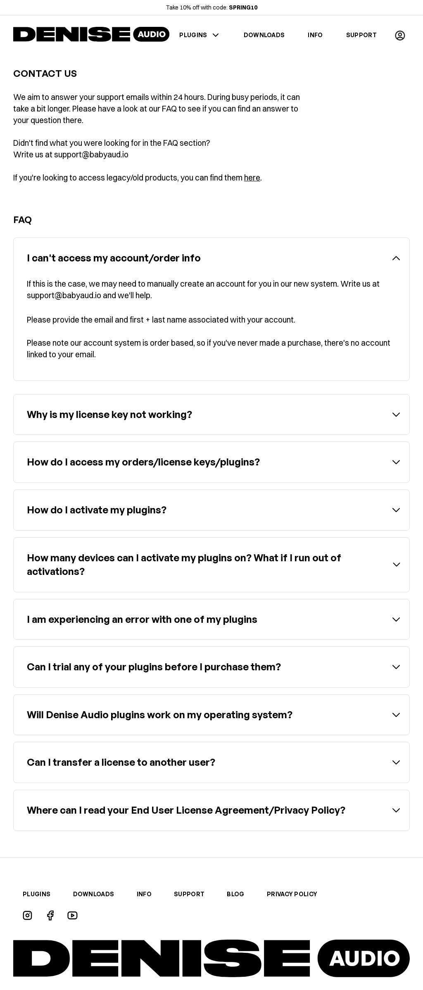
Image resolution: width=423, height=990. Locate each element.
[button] (400, 35)
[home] (91, 35)
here (252, 178)
